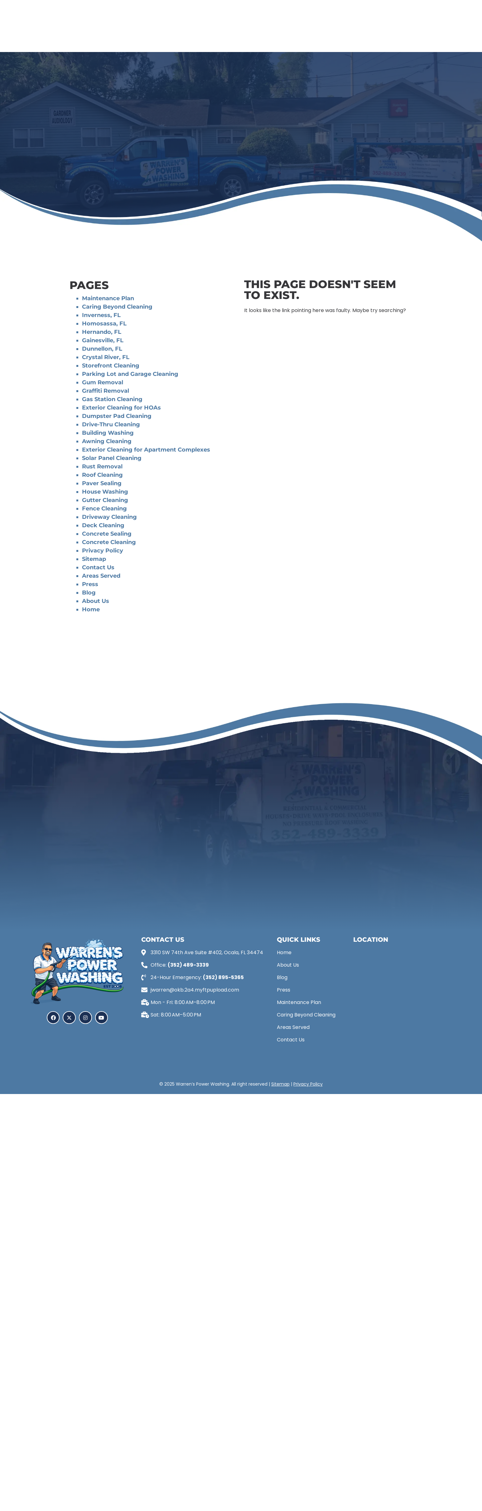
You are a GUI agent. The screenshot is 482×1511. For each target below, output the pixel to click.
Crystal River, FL (105, 357)
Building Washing (108, 432)
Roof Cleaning (102, 474)
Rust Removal (102, 466)
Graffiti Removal (105, 390)
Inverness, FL (101, 315)
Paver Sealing (102, 483)
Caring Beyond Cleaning (117, 306)
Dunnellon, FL (102, 348)
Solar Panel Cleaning (112, 458)
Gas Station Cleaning (112, 399)
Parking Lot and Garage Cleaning (130, 374)
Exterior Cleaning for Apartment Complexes (146, 449)
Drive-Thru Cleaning (111, 424)
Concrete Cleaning (109, 542)
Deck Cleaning (103, 525)
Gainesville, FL (102, 340)
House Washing (105, 491)
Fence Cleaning (104, 508)
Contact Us (98, 567)
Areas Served (101, 575)
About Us (95, 601)
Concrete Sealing (107, 533)
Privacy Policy (102, 550)
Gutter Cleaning (105, 500)
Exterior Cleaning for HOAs (121, 407)
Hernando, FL (101, 332)
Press (90, 584)
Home (91, 609)
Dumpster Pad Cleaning (117, 416)
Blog (89, 592)
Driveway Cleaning (109, 517)
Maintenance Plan (108, 298)
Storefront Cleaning (110, 365)
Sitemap (94, 559)
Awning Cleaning (107, 441)
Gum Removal (102, 382)
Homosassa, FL (104, 323)
